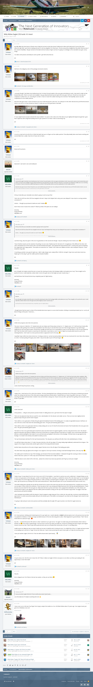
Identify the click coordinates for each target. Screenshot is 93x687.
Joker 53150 (10, 641)
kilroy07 (8, 597)
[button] (26, 16)
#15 (88, 473)
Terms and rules (71, 681)
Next (14, 40)
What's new (33, 16)
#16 (88, 512)
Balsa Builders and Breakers (25, 641)
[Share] (87, 44)
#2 (88, 66)
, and (23, 61)
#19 (88, 588)
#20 (88, 603)
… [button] (9, 40)
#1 (88, 43)
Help (82, 681)
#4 (88, 131)
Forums (22, 16)
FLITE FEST (15, 677)
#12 (88, 368)
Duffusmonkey (8, 612)
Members (63, 16)
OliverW (8, 169)
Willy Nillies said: (19, 224)
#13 (88, 390)
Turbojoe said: (18, 179)
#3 (88, 90)
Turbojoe (7, 36)
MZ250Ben (76, 646)
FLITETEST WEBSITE (8, 677)
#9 (88, 265)
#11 (88, 320)
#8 (88, 221)
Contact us (63, 681)
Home (7, 16)
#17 (88, 555)
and (21, 216)
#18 (88, 571)
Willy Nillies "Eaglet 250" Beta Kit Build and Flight (21, 659)
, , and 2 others (26, 127)
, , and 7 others (25, 363)
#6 (88, 161)
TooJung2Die (10, 661)
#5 (88, 146)
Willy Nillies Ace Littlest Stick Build (17, 640)
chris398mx (8, 376)
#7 (88, 175)
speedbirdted (77, 660)
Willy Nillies (8, 184)
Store (14, 16)
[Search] (83, 16)
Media (54, 16)
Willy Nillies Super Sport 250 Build (17, 645)
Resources (45, 16)
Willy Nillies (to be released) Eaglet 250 (22, 654)
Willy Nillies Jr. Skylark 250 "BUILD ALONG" (19, 649)
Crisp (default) (7, 681)
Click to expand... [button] (52, 190)
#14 (88, 406)
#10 (88, 291)
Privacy (77, 681)
